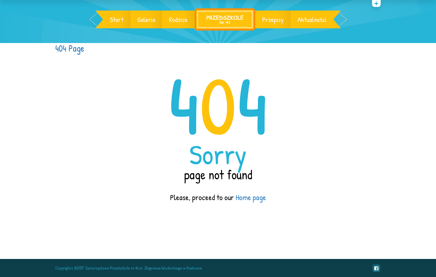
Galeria (146, 19)
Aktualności (312, 19)
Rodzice (178, 19)
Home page (251, 197)
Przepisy (273, 19)
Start (116, 19)
